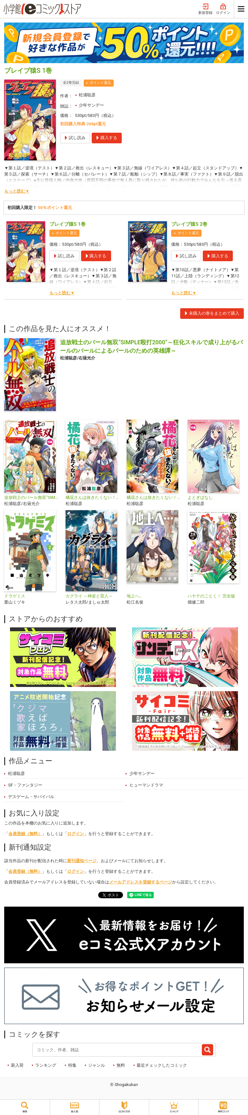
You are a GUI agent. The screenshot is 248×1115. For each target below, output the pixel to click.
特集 (72, 1065)
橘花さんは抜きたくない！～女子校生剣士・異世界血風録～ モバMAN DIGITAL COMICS (93, 497)
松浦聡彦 (87, 94)
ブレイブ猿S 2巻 (189, 224)
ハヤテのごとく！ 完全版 (211, 596)
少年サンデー (91, 105)
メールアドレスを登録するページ (140, 882)
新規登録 (205, 9)
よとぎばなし (200, 497)
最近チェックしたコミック (162, 1065)
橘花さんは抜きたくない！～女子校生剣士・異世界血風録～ (154, 497)
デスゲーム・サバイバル (31, 796)
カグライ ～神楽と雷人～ (89, 596)
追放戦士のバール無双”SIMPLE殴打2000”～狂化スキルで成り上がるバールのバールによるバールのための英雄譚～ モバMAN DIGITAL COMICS (32, 497)
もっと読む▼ (16, 191)
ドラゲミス (14, 596)
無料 (121, 1065)
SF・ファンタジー (25, 785)
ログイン (223, 9)
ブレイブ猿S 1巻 (67, 224)
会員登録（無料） (25, 833)
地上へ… (134, 596)
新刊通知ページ (82, 860)
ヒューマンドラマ (146, 785)
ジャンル (96, 1065)
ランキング (45, 1065)
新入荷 (17, 1065)
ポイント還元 (100, 83)
